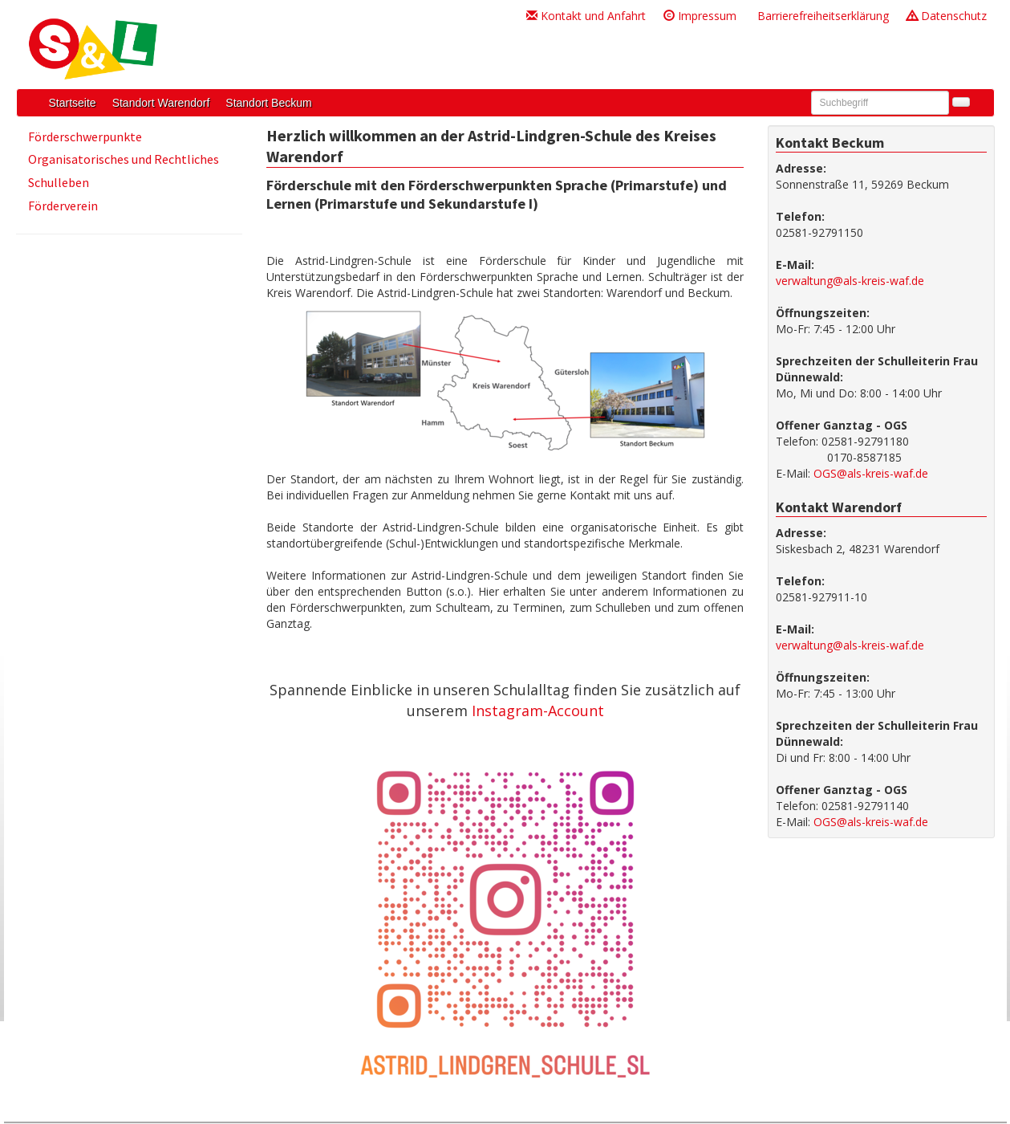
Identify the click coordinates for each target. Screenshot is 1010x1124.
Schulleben (58, 182)
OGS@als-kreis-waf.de (870, 473)
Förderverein (63, 206)
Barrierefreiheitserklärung (821, 15)
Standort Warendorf (161, 102)
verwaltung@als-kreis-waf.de (850, 280)
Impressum (699, 15)
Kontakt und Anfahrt (586, 15)
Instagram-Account (538, 710)
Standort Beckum (268, 102)
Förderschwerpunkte (85, 136)
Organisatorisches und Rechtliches (123, 159)
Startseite (72, 102)
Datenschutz (947, 15)
